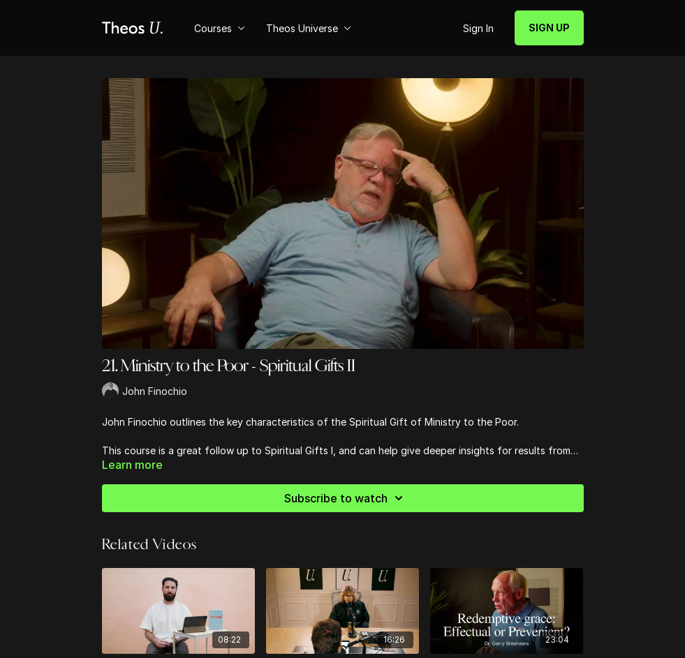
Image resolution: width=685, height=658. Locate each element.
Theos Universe (308, 28)
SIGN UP (549, 27)
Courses (219, 28)
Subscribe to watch (345, 498)
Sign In (478, 28)
